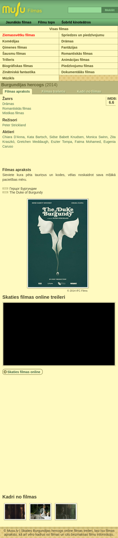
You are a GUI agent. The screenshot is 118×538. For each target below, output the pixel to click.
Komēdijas (10, 41)
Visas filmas (59, 29)
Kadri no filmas (89, 91)
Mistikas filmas (13, 113)
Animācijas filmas (75, 60)
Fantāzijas (69, 47)
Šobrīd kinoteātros (76, 22)
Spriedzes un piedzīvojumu (82, 35)
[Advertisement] (30, 158)
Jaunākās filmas (18, 22)
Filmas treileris (53, 91)
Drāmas (67, 41)
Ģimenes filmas (14, 47)
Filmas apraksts (17, 91)
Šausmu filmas (14, 53)
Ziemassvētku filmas (18, 35)
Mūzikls (8, 78)
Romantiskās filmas (77, 53)
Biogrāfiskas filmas (17, 66)
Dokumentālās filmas (78, 72)
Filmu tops (46, 22)
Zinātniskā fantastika (18, 72)
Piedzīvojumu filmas (77, 66)
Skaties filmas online (23, 372)
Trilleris (8, 60)
